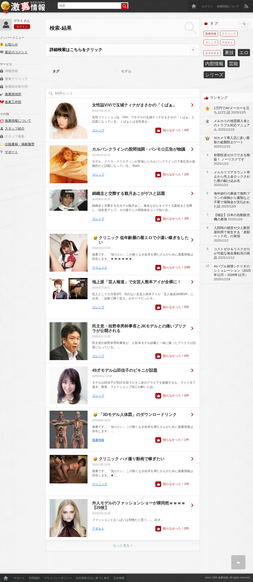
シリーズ (214, 74)
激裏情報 (98, 440)
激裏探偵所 (13, 94)
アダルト (98, 528)
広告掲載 (118, 577)
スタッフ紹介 (15, 128)
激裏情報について (228, 6)
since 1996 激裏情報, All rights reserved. (227, 577)
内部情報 (214, 63)
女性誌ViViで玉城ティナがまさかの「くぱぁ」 (134, 105)
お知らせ (11, 44)
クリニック (99, 267)
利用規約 (34, 577)
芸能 (233, 63)
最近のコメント (16, 52)
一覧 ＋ (244, 23)
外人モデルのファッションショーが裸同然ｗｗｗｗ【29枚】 (138, 505)
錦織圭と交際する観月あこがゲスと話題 (128, 193)
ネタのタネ (212, 53)
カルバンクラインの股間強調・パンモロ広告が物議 (138, 149)
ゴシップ (98, 130)
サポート (11, 152)
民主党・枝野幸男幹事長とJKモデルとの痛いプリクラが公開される (139, 328)
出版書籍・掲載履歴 (19, 144)
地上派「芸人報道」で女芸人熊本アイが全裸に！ (136, 282)
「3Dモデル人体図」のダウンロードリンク (138, 414)
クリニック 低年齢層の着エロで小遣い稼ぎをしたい (144, 240)
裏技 (229, 52)
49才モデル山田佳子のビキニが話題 (124, 370)
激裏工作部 (13, 102)
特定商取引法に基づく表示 (92, 577)
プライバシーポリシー (58, 577)
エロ (243, 52)
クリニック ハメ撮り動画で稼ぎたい (131, 459)
